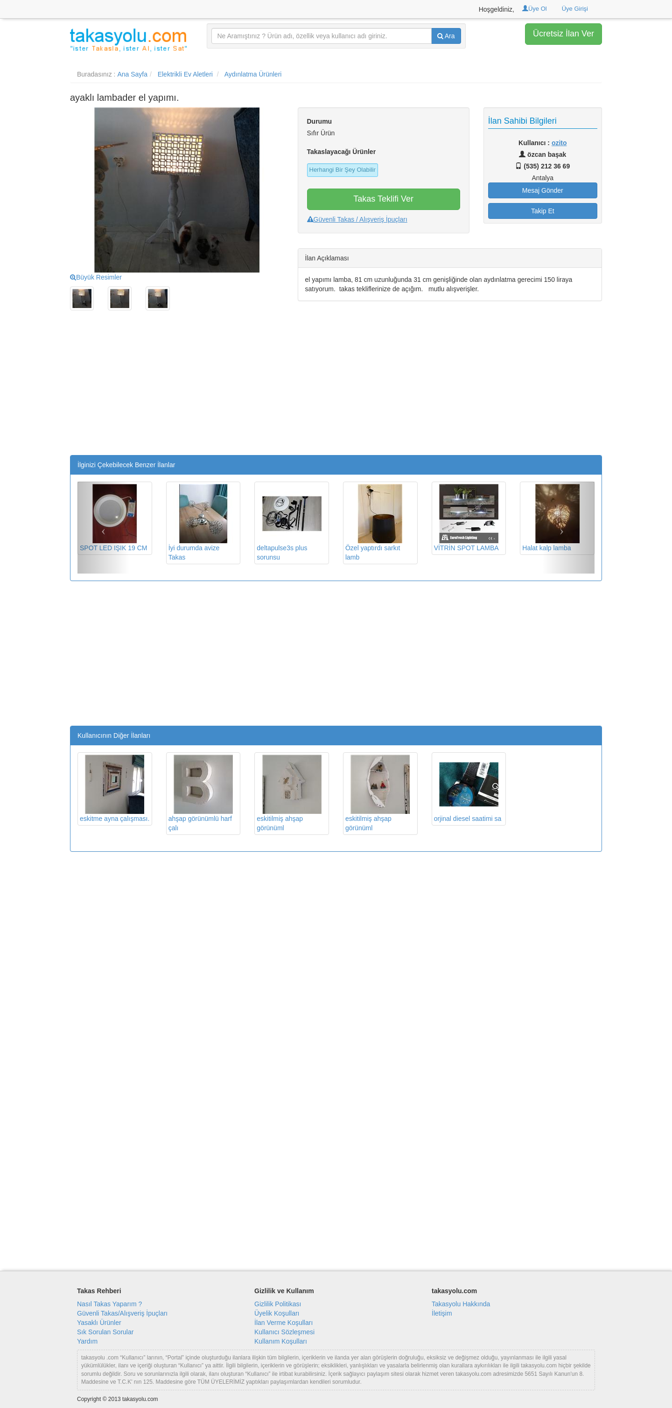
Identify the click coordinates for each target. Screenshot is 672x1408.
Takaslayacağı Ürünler (341, 151)
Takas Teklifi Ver (383, 198)
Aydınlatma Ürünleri (253, 74)
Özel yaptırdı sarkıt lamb (377, 522)
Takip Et (542, 211)
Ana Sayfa (132, 74)
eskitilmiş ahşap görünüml (289, 793)
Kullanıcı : (542, 143)
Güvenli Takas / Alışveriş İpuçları (357, 219)
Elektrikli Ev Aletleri (185, 74)
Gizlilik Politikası (277, 1304)
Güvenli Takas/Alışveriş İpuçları (122, 1313)
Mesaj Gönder (542, 190)
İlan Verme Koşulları (283, 1322)
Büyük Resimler (96, 277)
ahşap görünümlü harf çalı (200, 793)
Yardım (87, 1341)
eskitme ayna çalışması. (114, 788)
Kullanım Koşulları (280, 1341)
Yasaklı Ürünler (99, 1322)
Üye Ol (534, 8)
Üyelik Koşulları (276, 1313)
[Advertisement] (177, 389)
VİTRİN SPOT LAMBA (466, 518)
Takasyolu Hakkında (461, 1304)
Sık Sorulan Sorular (105, 1332)
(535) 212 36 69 (542, 166)
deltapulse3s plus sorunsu (289, 522)
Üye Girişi (575, 8)
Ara (446, 36)
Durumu (319, 121)
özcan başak (542, 154)
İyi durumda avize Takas (200, 522)
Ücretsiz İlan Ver (563, 33)
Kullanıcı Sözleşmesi (284, 1332)
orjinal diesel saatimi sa (468, 788)
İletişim (442, 1313)
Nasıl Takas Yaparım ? (109, 1304)
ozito (559, 143)
